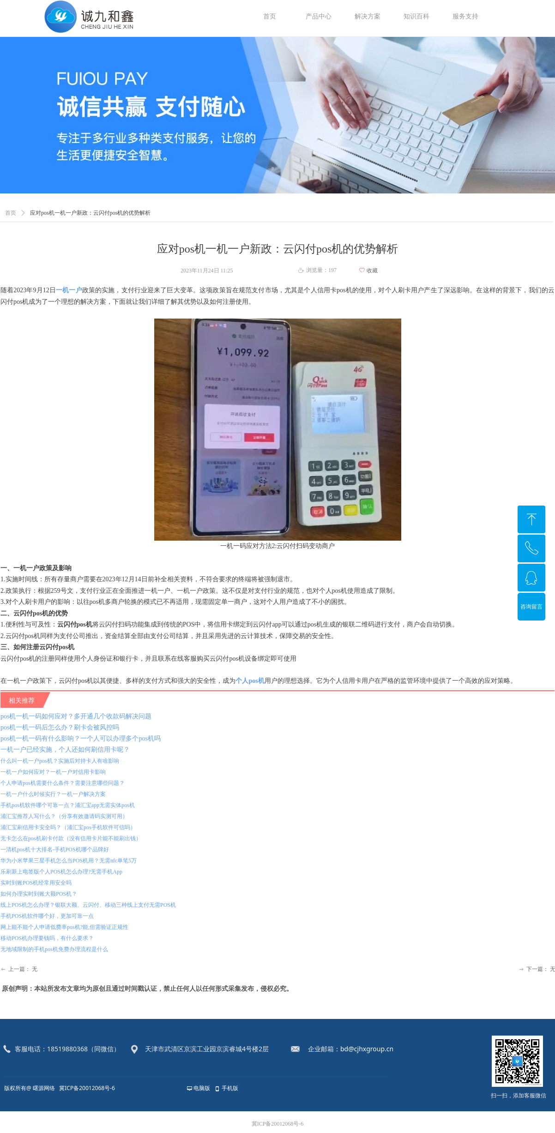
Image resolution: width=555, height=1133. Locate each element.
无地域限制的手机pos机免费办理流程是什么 (54, 949)
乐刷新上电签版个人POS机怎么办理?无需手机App (61, 871)
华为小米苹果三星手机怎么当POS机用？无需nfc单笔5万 (68, 860)
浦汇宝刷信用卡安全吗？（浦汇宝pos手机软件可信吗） (68, 827)
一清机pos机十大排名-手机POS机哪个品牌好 (54, 849)
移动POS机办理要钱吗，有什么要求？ (47, 938)
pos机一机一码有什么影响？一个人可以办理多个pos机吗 (80, 738)
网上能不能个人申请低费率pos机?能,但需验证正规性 (64, 927)
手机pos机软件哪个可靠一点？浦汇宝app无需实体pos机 (67, 805)
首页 (10, 213)
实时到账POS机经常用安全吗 (36, 883)
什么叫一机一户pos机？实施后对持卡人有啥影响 (59, 761)
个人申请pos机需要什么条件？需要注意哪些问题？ (62, 783)
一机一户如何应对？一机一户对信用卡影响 (53, 772)
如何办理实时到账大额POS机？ (38, 894)
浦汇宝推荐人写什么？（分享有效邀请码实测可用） (64, 816)
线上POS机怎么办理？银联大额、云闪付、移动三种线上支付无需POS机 (88, 905)
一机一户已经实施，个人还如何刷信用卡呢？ (65, 749)
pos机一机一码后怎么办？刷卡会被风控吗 (59, 727)
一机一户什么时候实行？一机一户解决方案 (53, 794)
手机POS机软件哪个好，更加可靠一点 (47, 916)
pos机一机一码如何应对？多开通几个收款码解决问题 (75, 716)
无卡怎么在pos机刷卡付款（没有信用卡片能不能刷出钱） (70, 838)
